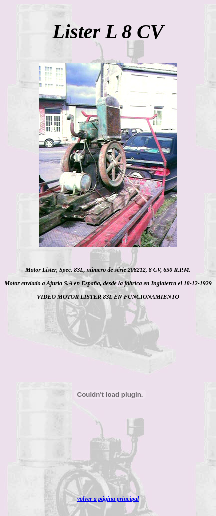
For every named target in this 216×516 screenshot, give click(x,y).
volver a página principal (108, 498)
